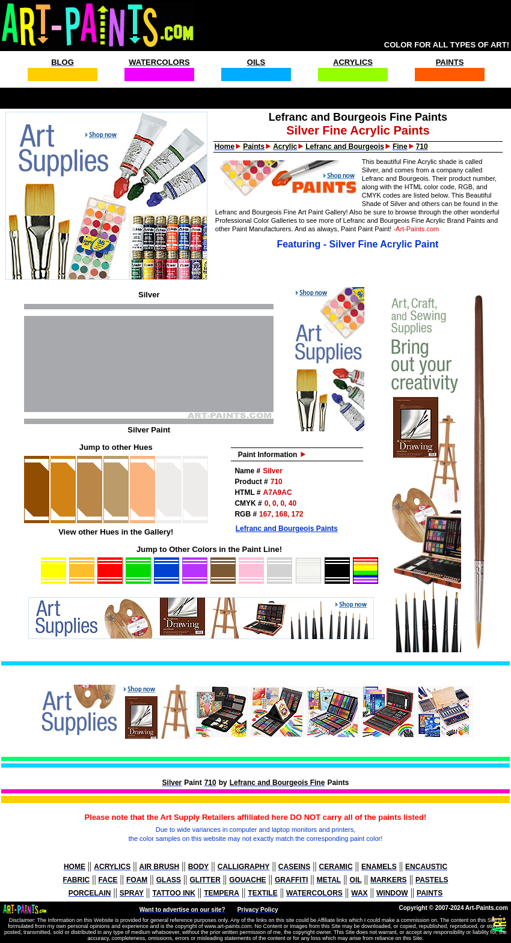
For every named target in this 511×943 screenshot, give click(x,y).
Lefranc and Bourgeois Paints (287, 528)
